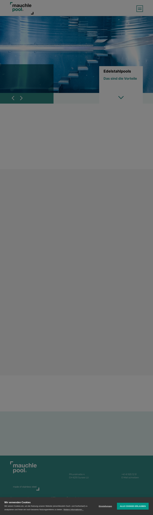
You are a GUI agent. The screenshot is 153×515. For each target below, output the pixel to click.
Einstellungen (105, 506)
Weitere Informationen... (73, 509)
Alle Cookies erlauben (133, 506)
